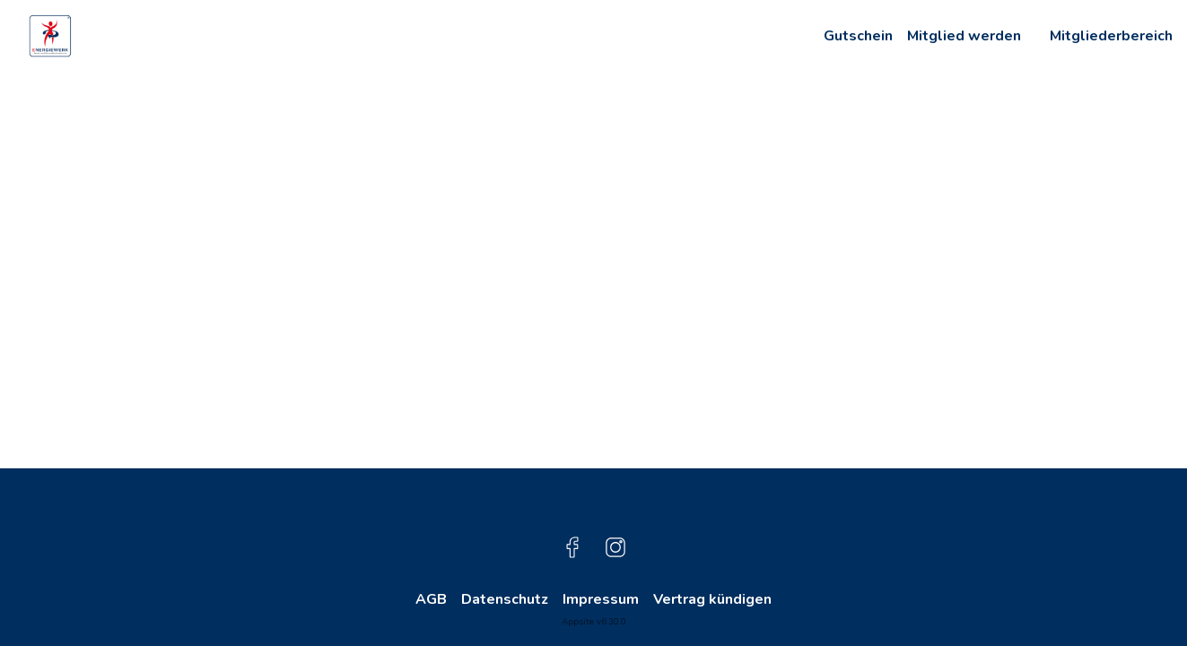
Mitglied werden (964, 36)
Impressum (601, 599)
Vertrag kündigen (712, 599)
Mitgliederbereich (1111, 36)
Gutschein (858, 36)
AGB (431, 599)
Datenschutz (504, 599)
